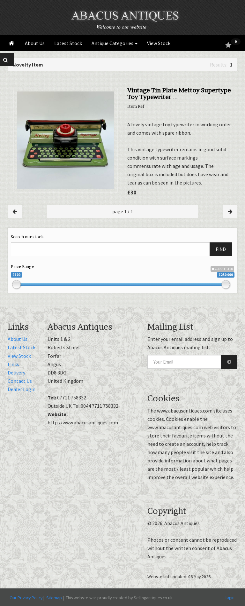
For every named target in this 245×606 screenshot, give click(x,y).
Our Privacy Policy (26, 598)
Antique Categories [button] (114, 43)
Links (13, 364)
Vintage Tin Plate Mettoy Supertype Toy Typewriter (179, 94)
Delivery (16, 372)
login (230, 597)
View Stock (158, 43)
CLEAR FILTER (222, 269)
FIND (221, 249)
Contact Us (20, 381)
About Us (35, 43)
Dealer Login (21, 389)
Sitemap (54, 598)
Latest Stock (68, 43)
